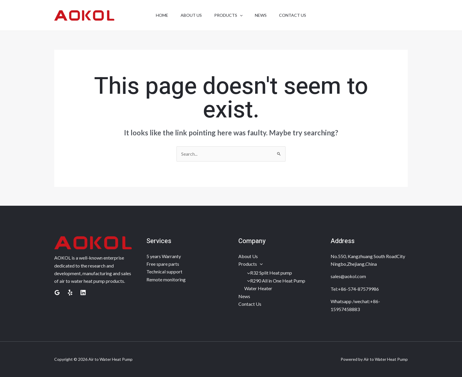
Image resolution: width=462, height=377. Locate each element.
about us (189, 15)
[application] (239, 15)
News (244, 296)
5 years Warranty (163, 256)
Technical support (164, 271)
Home (158, 15)
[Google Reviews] (57, 292)
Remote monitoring (166, 279)
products (228, 15)
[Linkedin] (83, 292)
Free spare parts (162, 264)
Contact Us (249, 304)
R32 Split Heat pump (268, 272)
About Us (248, 256)
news (262, 15)
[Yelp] (70, 292)
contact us (296, 15)
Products (250, 264)
